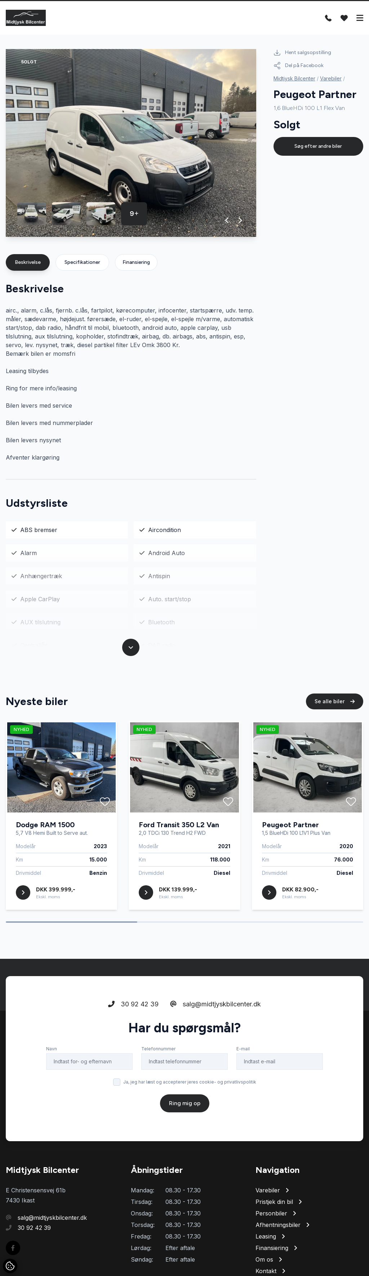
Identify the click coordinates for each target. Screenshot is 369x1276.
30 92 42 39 (133, 1019)
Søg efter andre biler (318, 146)
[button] (227, 220)
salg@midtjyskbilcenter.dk (215, 1019)
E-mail (243, 1064)
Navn (51, 1064)
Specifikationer (82, 262)
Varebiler (331, 78)
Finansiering (136, 262)
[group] (131, 143)
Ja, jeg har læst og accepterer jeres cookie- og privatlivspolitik (189, 1097)
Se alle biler (335, 716)
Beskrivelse (28, 262)
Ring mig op (184, 1118)
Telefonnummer (158, 1064)
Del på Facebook (299, 65)
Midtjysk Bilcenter (294, 78)
